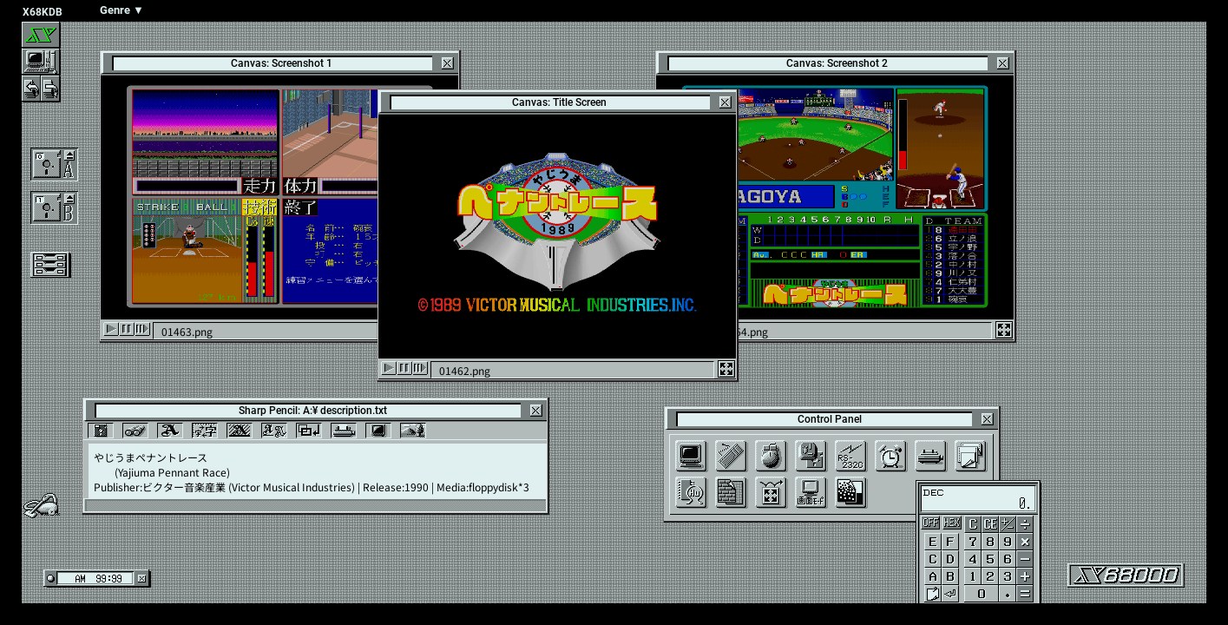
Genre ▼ (122, 9)
